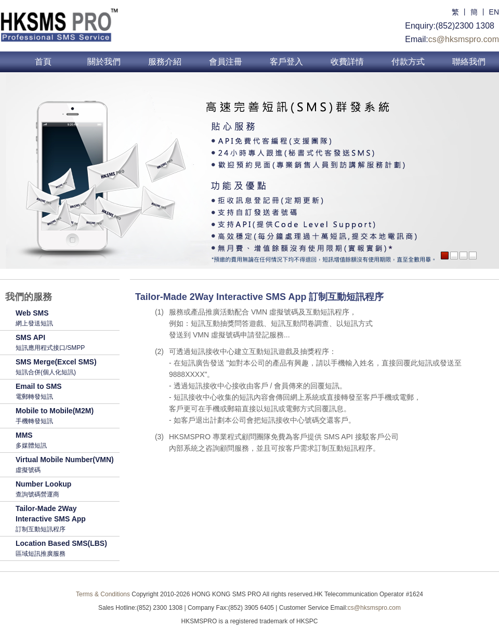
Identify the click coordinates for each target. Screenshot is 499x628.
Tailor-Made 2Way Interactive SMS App (65, 519)
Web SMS (65, 319)
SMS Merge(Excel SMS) (65, 367)
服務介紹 (164, 61)
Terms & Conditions (103, 594)
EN (494, 12)
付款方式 (408, 61)
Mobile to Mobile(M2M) (65, 416)
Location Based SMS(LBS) (65, 549)
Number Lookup (65, 490)
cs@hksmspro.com (463, 39)
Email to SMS (65, 392)
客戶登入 (286, 61)
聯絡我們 (468, 61)
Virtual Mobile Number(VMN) (65, 465)
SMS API (65, 343)
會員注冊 (225, 61)
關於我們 (104, 61)
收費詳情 (347, 61)
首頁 (43, 61)
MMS (65, 441)
